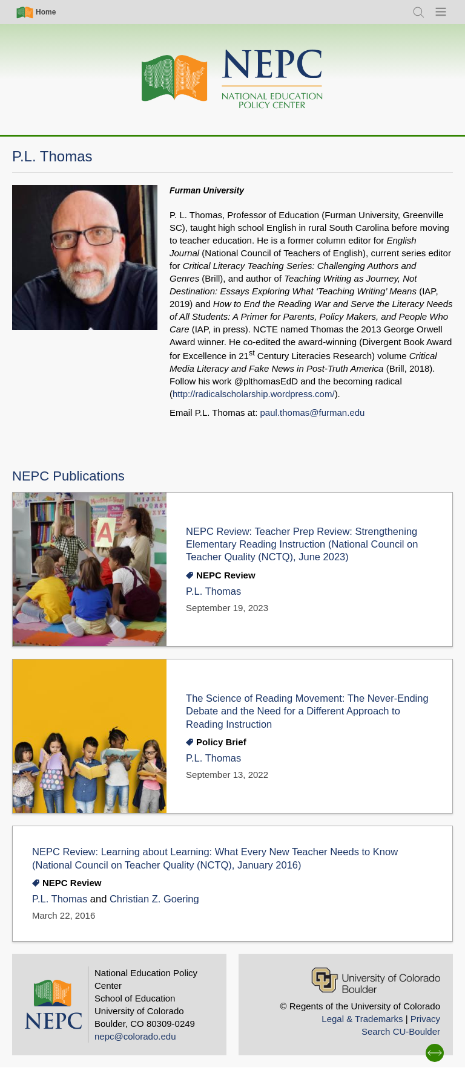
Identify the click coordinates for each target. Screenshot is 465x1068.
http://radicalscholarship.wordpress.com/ (254, 394)
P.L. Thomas (213, 591)
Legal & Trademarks (362, 1019)
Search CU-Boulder (400, 1031)
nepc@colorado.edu (135, 1036)
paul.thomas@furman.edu (312, 412)
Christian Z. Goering (154, 899)
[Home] (232, 79)
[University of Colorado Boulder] (375, 980)
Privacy (425, 1019)
